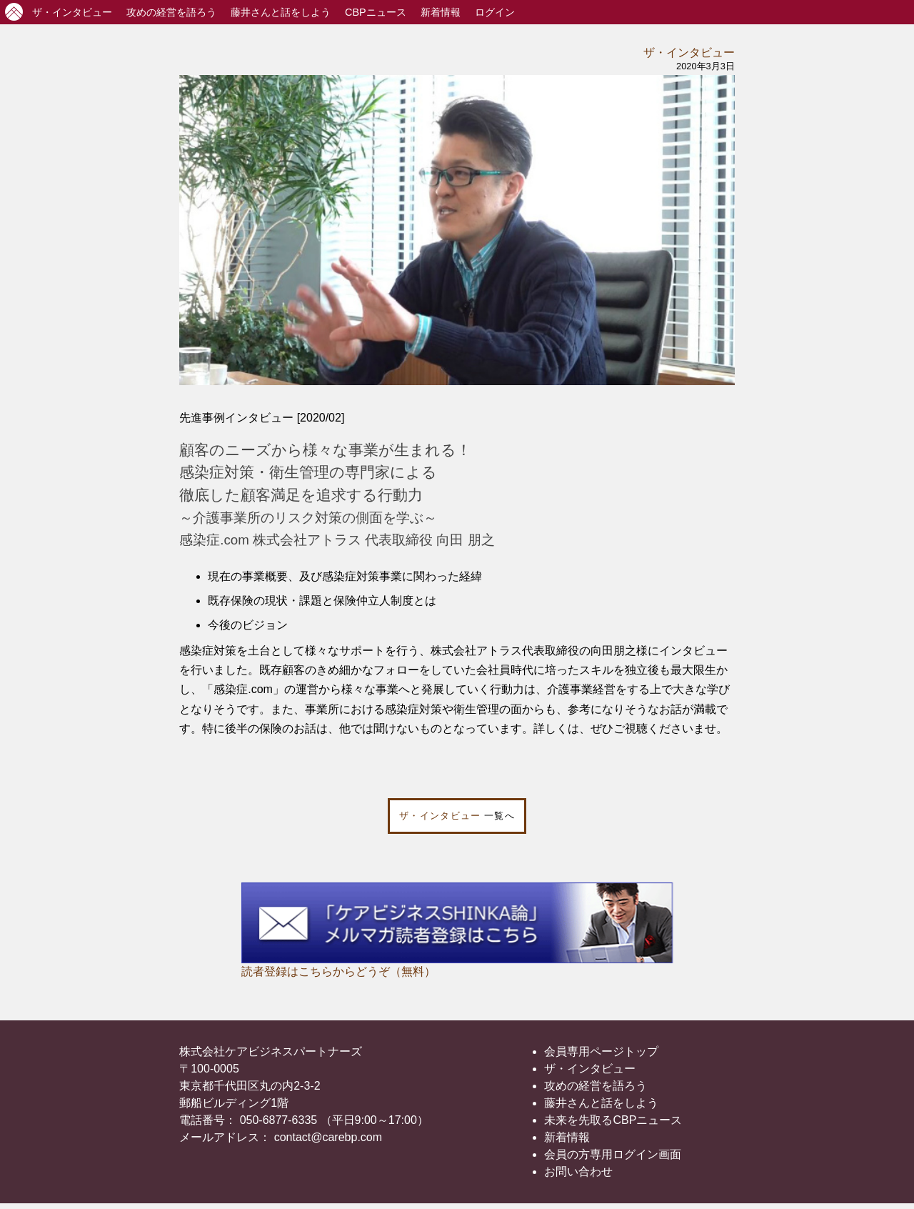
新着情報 (441, 12)
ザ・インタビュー (689, 52)
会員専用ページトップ (601, 1051)
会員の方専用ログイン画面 (612, 1154)
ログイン (495, 12)
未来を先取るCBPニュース (613, 1120)
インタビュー (72, 12)
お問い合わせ (578, 1171)
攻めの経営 (171, 12)
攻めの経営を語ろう (595, 1086)
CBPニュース (375, 12)
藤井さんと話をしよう (281, 12)
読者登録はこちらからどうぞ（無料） (338, 971)
